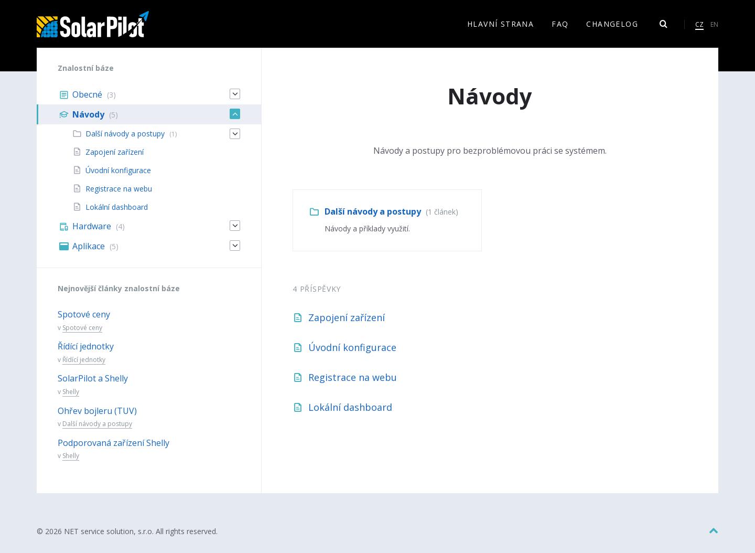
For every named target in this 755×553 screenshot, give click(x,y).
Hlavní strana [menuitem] (500, 24)
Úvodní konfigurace (352, 347)
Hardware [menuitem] (91, 226)
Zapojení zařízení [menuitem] (114, 152)
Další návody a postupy (373, 211)
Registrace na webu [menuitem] (118, 189)
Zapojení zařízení (346, 317)
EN (714, 24)
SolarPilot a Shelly (93, 378)
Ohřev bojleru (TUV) (97, 411)
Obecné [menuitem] (87, 94)
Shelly (70, 391)
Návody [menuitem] (88, 114)
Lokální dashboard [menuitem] (116, 207)
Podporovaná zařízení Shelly (113, 443)
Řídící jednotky (86, 346)
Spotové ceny (84, 314)
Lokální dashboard (350, 407)
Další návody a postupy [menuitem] (125, 134)
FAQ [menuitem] (560, 24)
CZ (699, 24)
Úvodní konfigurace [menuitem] (118, 170)
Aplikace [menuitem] (88, 246)
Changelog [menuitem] (612, 24)
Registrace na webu (352, 377)
